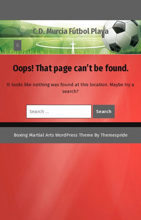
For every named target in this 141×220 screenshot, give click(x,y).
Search (103, 111)
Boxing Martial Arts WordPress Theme (53, 135)
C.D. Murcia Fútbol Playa (71, 31)
